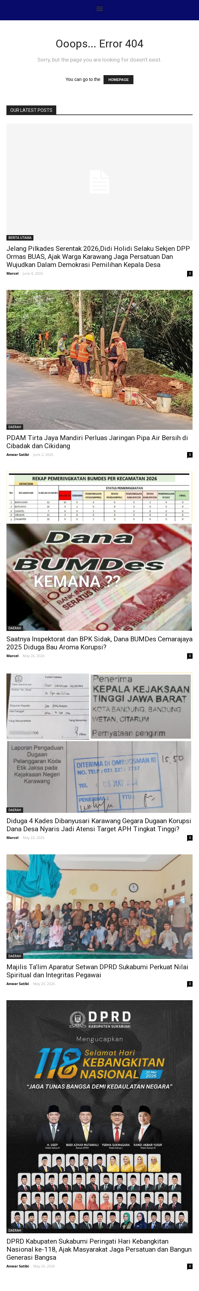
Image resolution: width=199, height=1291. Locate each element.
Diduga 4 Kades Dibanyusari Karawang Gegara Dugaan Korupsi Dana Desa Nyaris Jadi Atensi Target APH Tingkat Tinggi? (98, 825)
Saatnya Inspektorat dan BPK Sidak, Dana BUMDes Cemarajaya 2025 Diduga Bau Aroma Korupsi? (99, 643)
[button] (99, 8)
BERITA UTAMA (20, 237)
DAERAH (14, 427)
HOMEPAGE (118, 80)
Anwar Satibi (17, 454)
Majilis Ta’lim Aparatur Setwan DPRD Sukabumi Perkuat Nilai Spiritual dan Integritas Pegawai (97, 971)
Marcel (12, 273)
